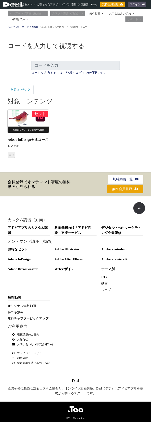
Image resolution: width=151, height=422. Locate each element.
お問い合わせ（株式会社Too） (34, 344)
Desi (75, 381)
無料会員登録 (112, 4)
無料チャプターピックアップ (28, 318)
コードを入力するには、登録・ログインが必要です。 (69, 72)
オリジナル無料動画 (22, 306)
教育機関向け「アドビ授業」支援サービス (72, 230)
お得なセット (18, 249)
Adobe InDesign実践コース (28, 140)
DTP (104, 277)
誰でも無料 (15, 312)
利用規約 (21, 358)
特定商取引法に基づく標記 (32, 363)
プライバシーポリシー (29, 353)
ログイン (137, 4)
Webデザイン (64, 269)
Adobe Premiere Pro (115, 259)
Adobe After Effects (68, 259)
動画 (104, 283)
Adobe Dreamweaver (23, 269)
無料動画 (96, 13)
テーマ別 (108, 269)
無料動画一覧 (125, 179)
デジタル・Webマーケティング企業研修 (121, 230)
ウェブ (106, 290)
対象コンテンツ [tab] (22, 89)
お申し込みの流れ (121, 13)
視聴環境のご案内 (26, 334)
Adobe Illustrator (66, 249)
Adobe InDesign (19, 259)
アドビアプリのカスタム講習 (28, 230)
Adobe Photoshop (113, 249)
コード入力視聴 (30, 27)
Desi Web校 (13, 27)
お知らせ (21, 339)
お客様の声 (19, 19)
